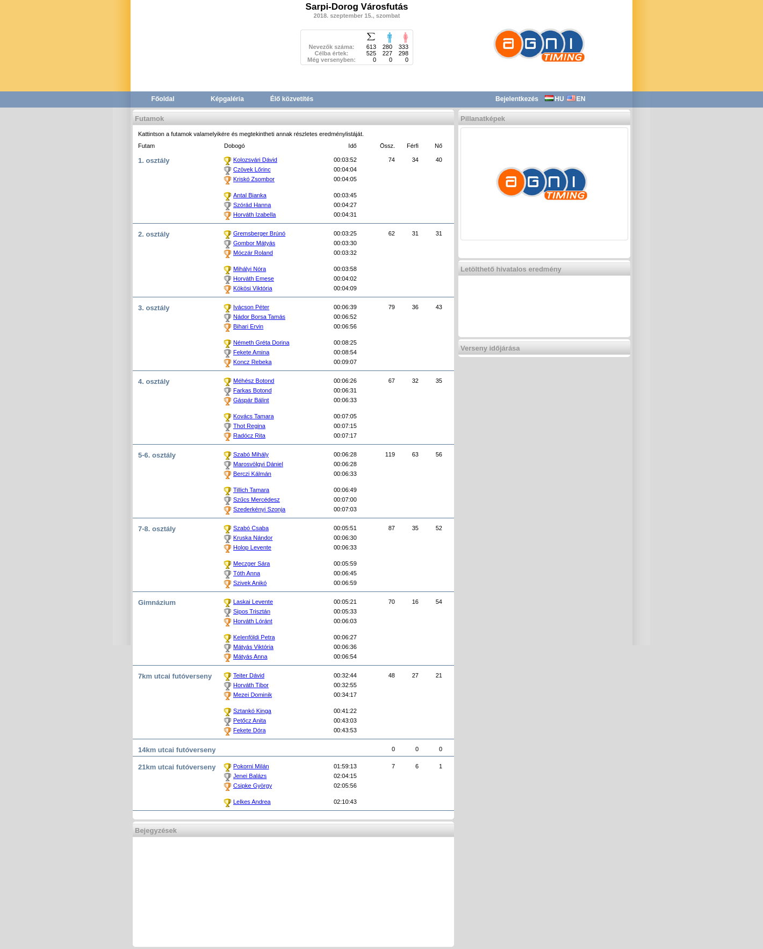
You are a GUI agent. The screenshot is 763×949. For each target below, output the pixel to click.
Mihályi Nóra (249, 269)
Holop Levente (252, 547)
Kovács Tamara (253, 416)
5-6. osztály (157, 455)
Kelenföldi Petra (254, 637)
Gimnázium (157, 602)
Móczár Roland (253, 252)
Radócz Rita (249, 435)
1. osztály (154, 160)
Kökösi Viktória (252, 288)
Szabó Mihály (251, 454)
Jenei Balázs (250, 776)
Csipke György (252, 785)
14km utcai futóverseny (177, 750)
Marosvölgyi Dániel (258, 464)
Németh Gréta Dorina (261, 342)
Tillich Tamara (251, 490)
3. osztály (154, 308)
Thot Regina (249, 426)
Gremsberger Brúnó (259, 233)
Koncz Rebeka (252, 362)
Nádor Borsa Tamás (259, 316)
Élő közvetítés (292, 99)
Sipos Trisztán (251, 611)
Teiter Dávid (248, 675)
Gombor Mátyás (254, 243)
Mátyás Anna (250, 656)
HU (554, 99)
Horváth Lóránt (252, 621)
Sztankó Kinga (252, 711)
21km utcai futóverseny (177, 767)
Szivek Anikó (250, 583)
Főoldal (163, 99)
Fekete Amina (251, 352)
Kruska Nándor (252, 537)
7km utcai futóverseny (175, 676)
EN (576, 99)
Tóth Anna (246, 573)
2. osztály (154, 234)
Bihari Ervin (248, 326)
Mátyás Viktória (253, 647)
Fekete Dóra (249, 730)
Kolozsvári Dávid (255, 159)
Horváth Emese (253, 278)
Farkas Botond (252, 390)
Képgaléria (227, 99)
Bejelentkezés (516, 99)
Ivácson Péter (251, 307)
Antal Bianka (250, 195)
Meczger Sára (251, 563)
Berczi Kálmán (252, 473)
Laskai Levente (253, 601)
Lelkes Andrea (252, 801)
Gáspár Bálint (251, 400)
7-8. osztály (157, 529)
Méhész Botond (253, 380)
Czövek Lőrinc (252, 169)
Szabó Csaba (251, 528)
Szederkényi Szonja (259, 509)
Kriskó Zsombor (254, 179)
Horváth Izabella (254, 214)
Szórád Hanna (252, 205)
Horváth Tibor (251, 685)
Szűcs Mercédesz (256, 499)
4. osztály (154, 381)
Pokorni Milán (251, 766)
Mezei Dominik (252, 694)
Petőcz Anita (249, 720)
